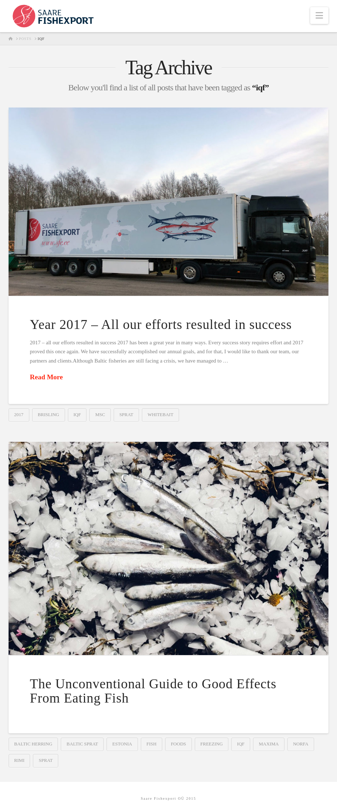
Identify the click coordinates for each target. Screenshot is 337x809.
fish (152, 743)
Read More (46, 377)
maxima (269, 743)
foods (178, 743)
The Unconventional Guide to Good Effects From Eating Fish (153, 690)
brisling (48, 414)
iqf (77, 414)
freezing (211, 743)
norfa (300, 743)
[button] (319, 15)
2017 (19, 414)
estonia (122, 743)
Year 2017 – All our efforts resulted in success (161, 324)
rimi (19, 760)
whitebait (160, 414)
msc (100, 414)
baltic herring (33, 743)
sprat (126, 414)
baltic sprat (82, 743)
